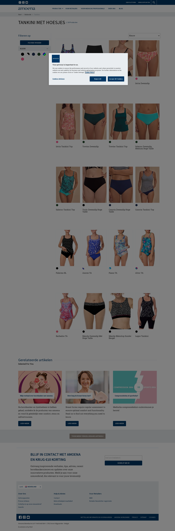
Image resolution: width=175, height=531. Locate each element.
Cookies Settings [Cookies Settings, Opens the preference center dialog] (58, 79)
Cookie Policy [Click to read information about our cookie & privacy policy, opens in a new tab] (89, 72)
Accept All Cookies (116, 79)
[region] (88, 69)
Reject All (97, 79)
